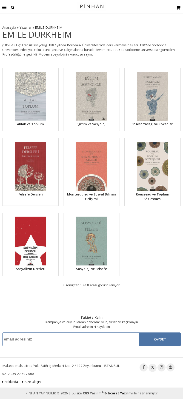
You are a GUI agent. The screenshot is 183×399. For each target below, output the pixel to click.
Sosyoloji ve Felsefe (91, 269)
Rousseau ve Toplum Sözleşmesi (152, 196)
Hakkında (10, 381)
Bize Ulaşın (31, 381)
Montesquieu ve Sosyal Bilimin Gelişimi (91, 196)
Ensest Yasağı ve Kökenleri (153, 124)
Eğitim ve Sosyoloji (91, 124)
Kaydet (160, 339)
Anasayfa (9, 27)
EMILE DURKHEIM (48, 27)
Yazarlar (25, 27)
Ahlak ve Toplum (30, 124)
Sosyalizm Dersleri (30, 269)
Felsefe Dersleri (30, 194)
